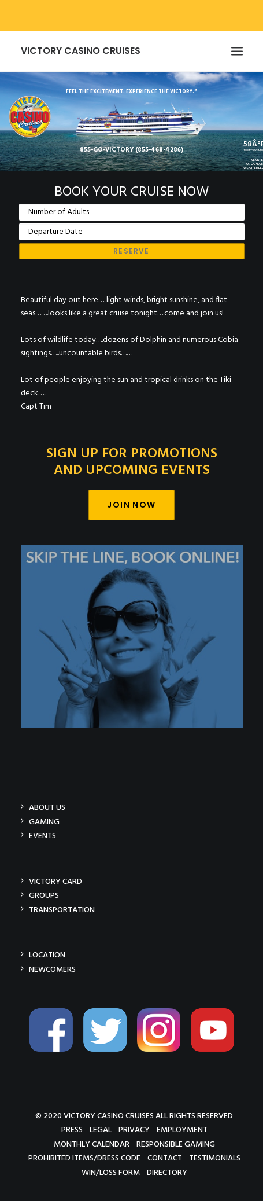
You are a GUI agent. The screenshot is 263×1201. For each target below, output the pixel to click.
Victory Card (55, 881)
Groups (44, 895)
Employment (182, 1129)
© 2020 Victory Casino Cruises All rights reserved (134, 1116)
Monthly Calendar (91, 1144)
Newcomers (52, 969)
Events (42, 835)
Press (72, 1129)
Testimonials (214, 1158)
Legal (101, 1129)
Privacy (134, 1129)
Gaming (44, 822)
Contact (164, 1158)
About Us (47, 807)
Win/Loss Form (111, 1172)
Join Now (131, 504)
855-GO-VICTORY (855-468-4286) (131, 150)
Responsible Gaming (175, 1144)
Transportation (62, 909)
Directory (167, 1172)
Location (47, 955)
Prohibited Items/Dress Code (84, 1158)
